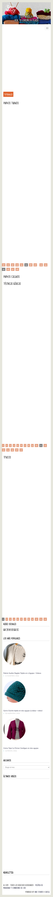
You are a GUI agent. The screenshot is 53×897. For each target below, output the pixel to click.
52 (12, 265)
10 (36, 445)
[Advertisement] (26, 59)
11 (41, 619)
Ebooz (47, 892)
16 (17, 450)
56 (31, 265)
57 (35, 265)
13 (3, 450)
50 (4, 265)
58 (17, 269)
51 (8, 265)
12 (45, 445)
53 (17, 265)
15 (12, 450)
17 (21, 450)
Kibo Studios (39, 892)
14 (8, 450)
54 (21, 265)
